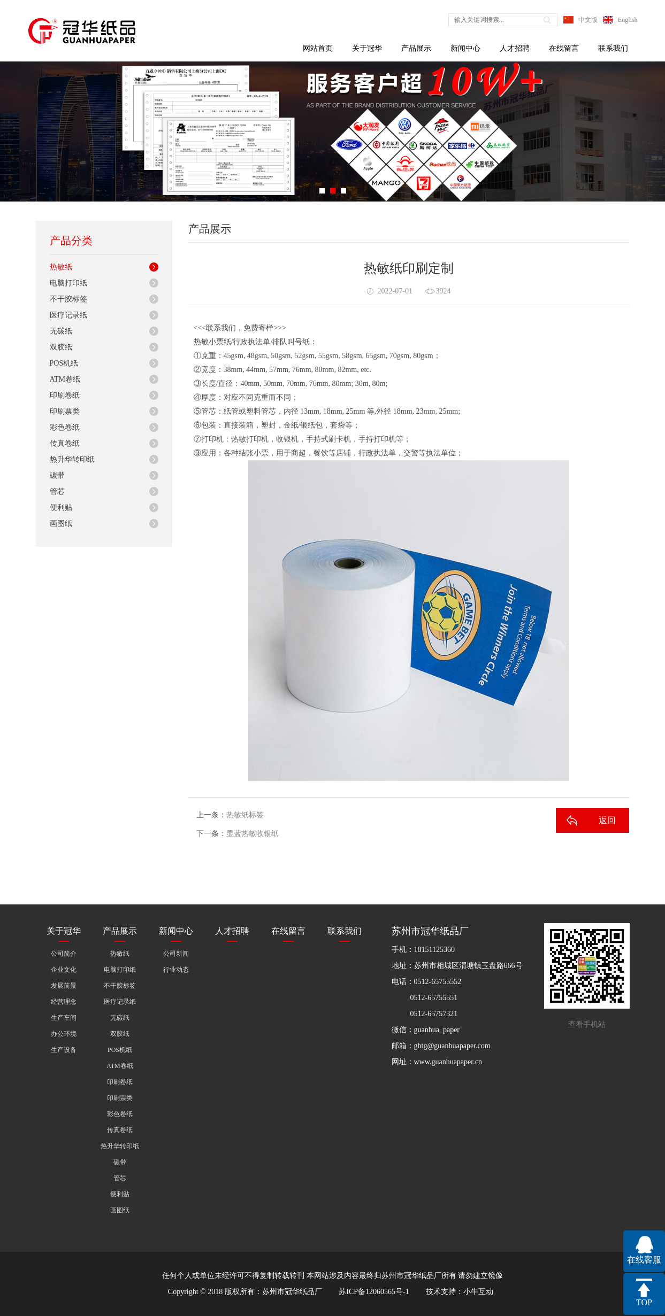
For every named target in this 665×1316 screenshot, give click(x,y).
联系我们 (613, 48)
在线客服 (644, 1259)
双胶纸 (61, 347)
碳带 (57, 475)
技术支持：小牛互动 (459, 1292)
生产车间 (64, 1017)
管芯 (57, 491)
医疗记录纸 (68, 315)
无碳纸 (61, 331)
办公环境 (64, 1034)
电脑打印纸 (68, 283)
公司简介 (64, 953)
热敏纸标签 (245, 815)
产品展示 (416, 48)
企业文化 (64, 969)
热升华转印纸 (72, 459)
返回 (607, 820)
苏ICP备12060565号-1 (374, 1292)
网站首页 (318, 48)
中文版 (588, 20)
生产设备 (64, 1050)
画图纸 (61, 524)
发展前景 (64, 985)
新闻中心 (465, 48)
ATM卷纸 (65, 379)
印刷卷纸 (65, 395)
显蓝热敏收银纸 (252, 834)
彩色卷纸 (65, 427)
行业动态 (176, 969)
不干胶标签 (68, 299)
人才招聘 (515, 48)
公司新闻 (176, 953)
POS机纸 (64, 363)
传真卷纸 (65, 443)
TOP (644, 1302)
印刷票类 (65, 411)
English (628, 20)
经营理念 (64, 1001)
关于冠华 (367, 48)
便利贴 (61, 508)
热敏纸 (61, 267)
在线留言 (564, 48)
